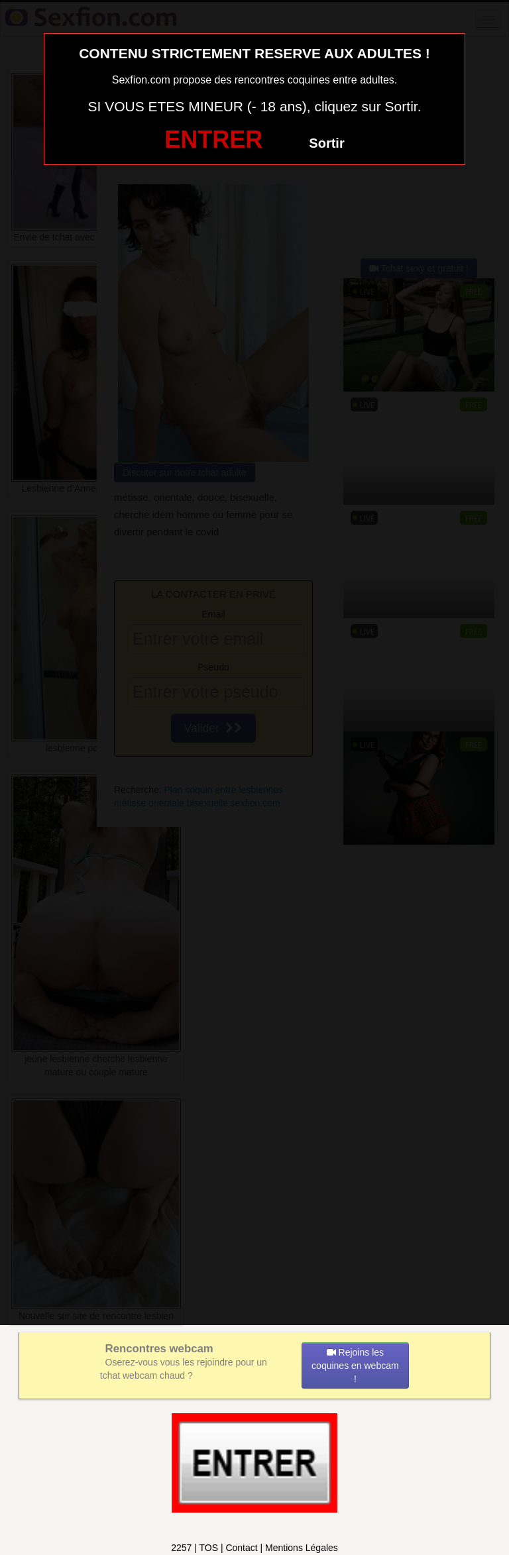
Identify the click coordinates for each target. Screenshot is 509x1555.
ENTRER (213, 139)
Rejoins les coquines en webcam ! (355, 1365)
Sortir (326, 143)
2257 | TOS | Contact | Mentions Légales (254, 1547)
